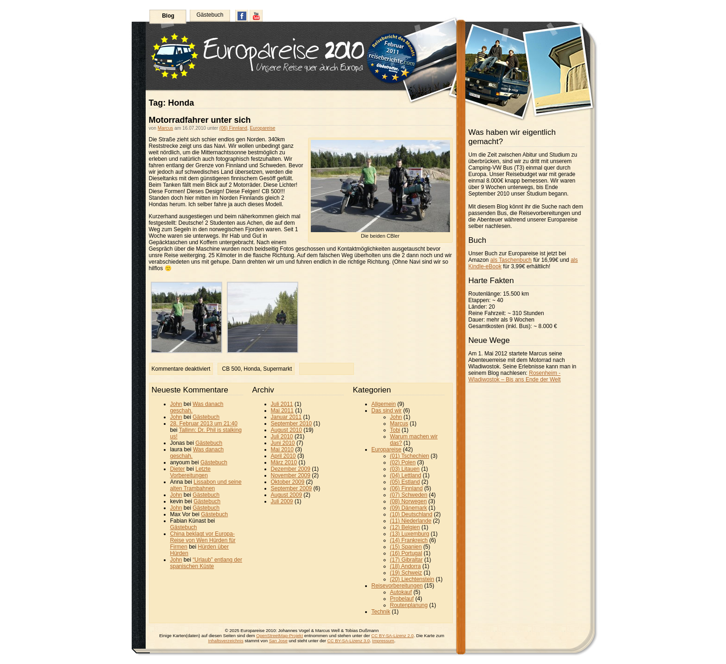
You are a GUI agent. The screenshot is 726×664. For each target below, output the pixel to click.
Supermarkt (277, 369)
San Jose (278, 640)
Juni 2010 (283, 443)
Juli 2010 (282, 436)
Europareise (263, 128)
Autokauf (401, 592)
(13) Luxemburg (410, 534)
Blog (168, 16)
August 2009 (286, 495)
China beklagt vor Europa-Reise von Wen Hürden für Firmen (203, 540)
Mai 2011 (282, 410)
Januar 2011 (286, 417)
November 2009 (290, 475)
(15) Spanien (406, 547)
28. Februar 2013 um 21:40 (204, 423)
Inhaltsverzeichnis (226, 640)
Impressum (383, 640)
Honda (252, 369)
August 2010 (286, 430)
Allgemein (384, 404)
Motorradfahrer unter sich (200, 120)
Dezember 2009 (290, 469)
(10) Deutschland (411, 514)
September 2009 (291, 488)
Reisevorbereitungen (397, 585)
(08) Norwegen (408, 501)
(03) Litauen (405, 469)
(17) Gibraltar (406, 559)
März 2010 (284, 462)
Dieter (177, 469)
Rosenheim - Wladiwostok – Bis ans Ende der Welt (515, 376)
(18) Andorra (405, 566)
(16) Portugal (406, 553)
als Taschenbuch (511, 260)
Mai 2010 (282, 449)
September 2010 (291, 423)
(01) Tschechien (410, 456)
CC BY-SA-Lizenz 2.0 (392, 635)
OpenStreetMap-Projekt (279, 635)
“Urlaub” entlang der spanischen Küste (206, 562)
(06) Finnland (233, 128)
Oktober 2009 (288, 482)
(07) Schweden (409, 495)
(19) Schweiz (406, 572)
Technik (381, 611)
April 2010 (283, 456)
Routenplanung (409, 605)
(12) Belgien (405, 527)
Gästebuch (209, 15)
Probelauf (402, 598)
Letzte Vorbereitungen (190, 472)
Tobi (395, 430)
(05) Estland (405, 482)
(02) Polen (403, 462)
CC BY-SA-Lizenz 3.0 (349, 640)
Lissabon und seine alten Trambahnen (206, 485)
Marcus (165, 128)
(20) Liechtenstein (412, 579)
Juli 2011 (282, 404)
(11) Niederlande (410, 521)
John (176, 404)
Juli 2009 (282, 501)
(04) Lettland (405, 475)
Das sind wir (387, 410)
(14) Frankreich (409, 540)
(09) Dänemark (408, 508)
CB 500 (231, 369)
